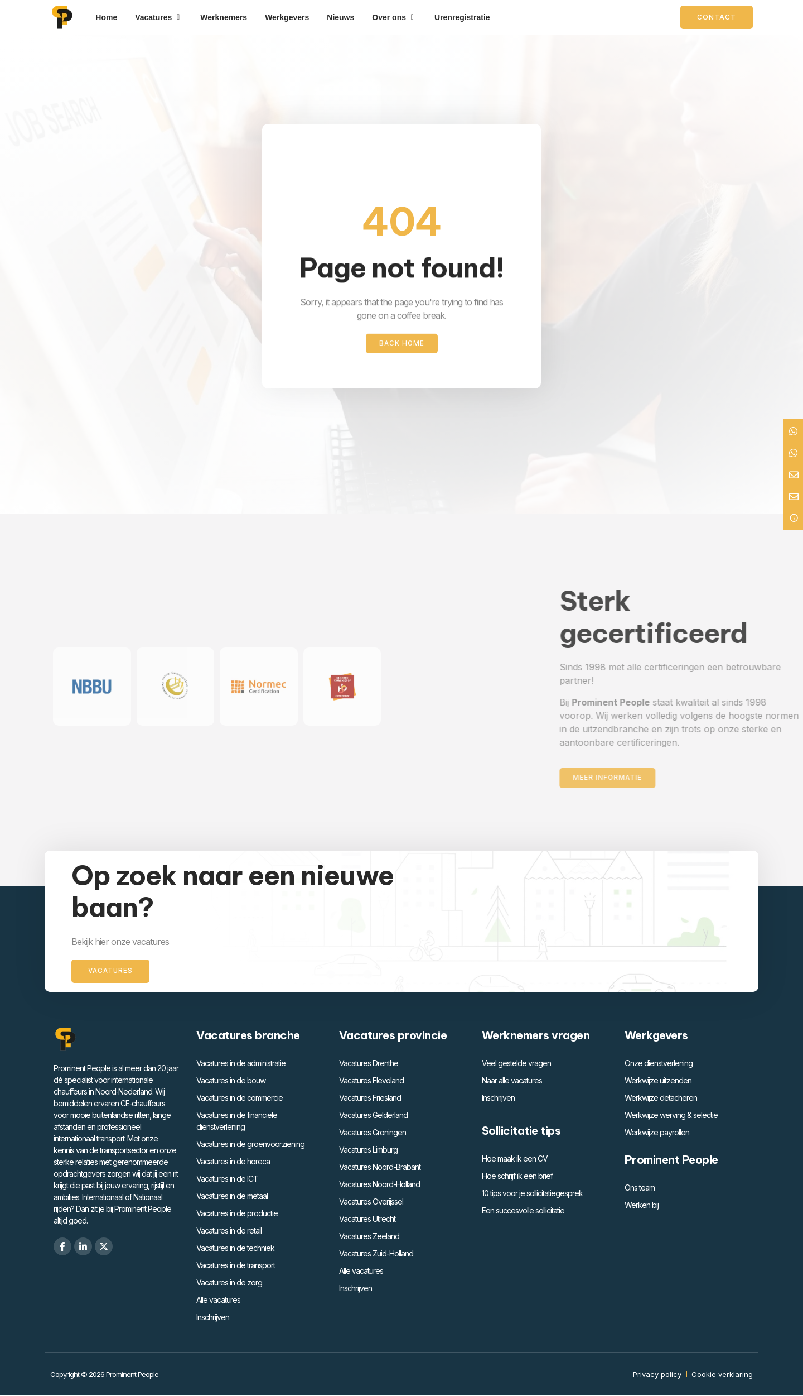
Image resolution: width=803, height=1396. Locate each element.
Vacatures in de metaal (232, 1196)
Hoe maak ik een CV (515, 1159)
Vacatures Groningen (372, 1133)
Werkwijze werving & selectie (671, 1115)
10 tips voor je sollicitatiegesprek (532, 1193)
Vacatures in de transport (235, 1265)
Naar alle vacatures (512, 1081)
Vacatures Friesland (370, 1098)
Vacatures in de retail (229, 1231)
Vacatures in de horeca (233, 1162)
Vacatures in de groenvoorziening (250, 1144)
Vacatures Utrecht (367, 1219)
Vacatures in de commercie (239, 1098)
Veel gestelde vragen (516, 1063)
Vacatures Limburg (368, 1150)
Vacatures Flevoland (371, 1081)
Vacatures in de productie (237, 1213)
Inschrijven (212, 1317)
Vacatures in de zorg (229, 1283)
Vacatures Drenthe (368, 1063)
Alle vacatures (218, 1300)
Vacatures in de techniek (235, 1248)
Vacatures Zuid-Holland (376, 1254)
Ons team (640, 1188)
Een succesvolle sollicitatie (523, 1211)
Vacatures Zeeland (369, 1236)
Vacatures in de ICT (227, 1179)
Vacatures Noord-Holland (379, 1184)
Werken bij (642, 1205)
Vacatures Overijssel (371, 1202)
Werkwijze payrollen (657, 1133)
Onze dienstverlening (659, 1063)
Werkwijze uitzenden (658, 1081)
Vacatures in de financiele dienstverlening (236, 1121)
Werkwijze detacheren (661, 1098)
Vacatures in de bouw (230, 1081)
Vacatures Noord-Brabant (379, 1167)
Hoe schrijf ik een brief (517, 1176)
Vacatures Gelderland (373, 1115)
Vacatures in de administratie (241, 1063)
